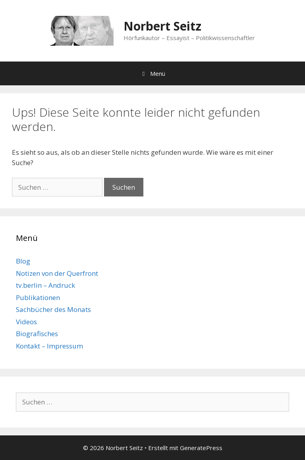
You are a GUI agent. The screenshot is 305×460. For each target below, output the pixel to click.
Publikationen (38, 297)
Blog (23, 261)
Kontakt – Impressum (49, 345)
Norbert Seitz (162, 26)
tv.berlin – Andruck (45, 285)
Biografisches (37, 333)
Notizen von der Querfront (57, 273)
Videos (26, 321)
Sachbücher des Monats (53, 309)
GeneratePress (201, 448)
